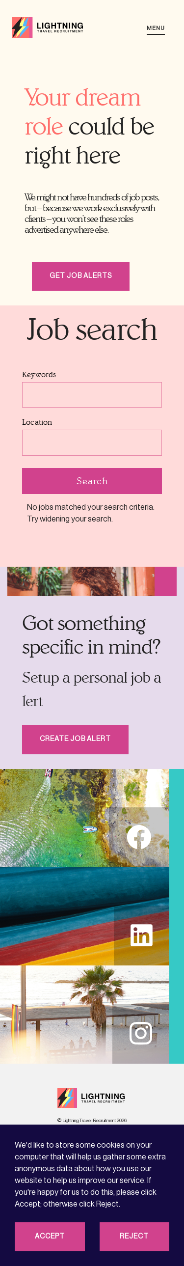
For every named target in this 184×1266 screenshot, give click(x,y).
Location (37, 422)
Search (92, 481)
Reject (134, 1236)
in (141, 1033)
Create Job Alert (75, 739)
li (141, 935)
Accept (50, 1236)
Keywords (39, 374)
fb (139, 837)
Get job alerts (81, 276)
